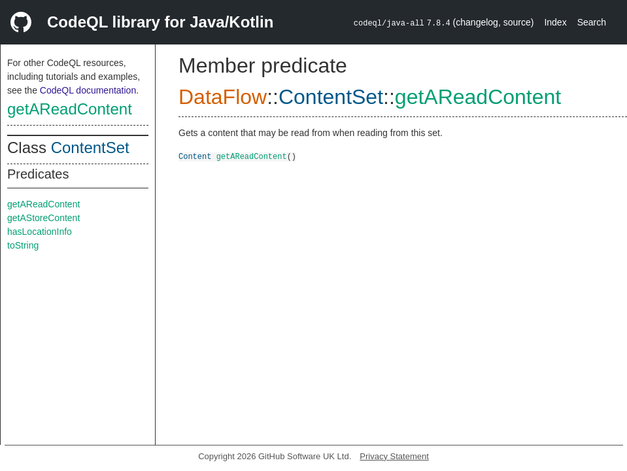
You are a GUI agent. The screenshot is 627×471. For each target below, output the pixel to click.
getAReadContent (69, 109)
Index (555, 22)
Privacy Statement (394, 456)
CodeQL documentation (88, 90)
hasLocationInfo (39, 231)
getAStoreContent (43, 218)
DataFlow (222, 97)
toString (23, 245)
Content (194, 156)
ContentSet (90, 147)
